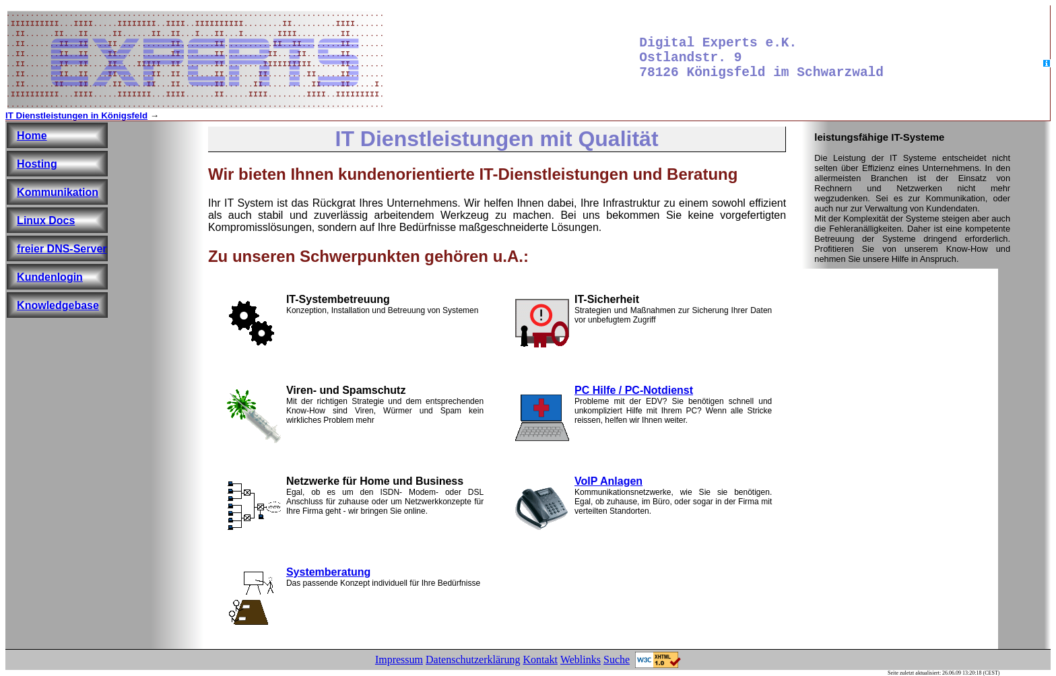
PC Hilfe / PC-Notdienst (633, 390)
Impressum (399, 659)
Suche (616, 659)
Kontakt (540, 659)
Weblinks (580, 659)
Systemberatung (328, 572)
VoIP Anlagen (608, 481)
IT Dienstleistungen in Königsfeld (76, 115)
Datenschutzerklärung (473, 659)
